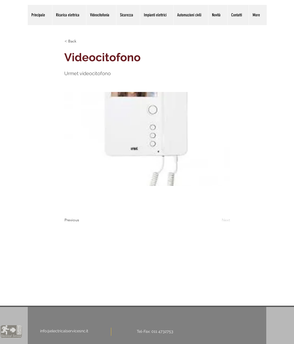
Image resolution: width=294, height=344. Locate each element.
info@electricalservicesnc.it (64, 331)
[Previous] (80, 220)
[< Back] (80, 41)
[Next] (218, 220)
